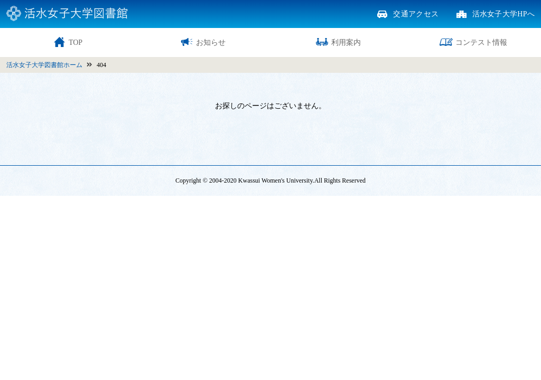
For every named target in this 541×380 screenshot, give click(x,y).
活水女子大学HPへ (503, 14)
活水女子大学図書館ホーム (44, 65)
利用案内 (338, 42)
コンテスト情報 (473, 42)
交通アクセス (416, 14)
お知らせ (203, 42)
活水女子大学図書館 (67, 13)
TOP (67, 42)
